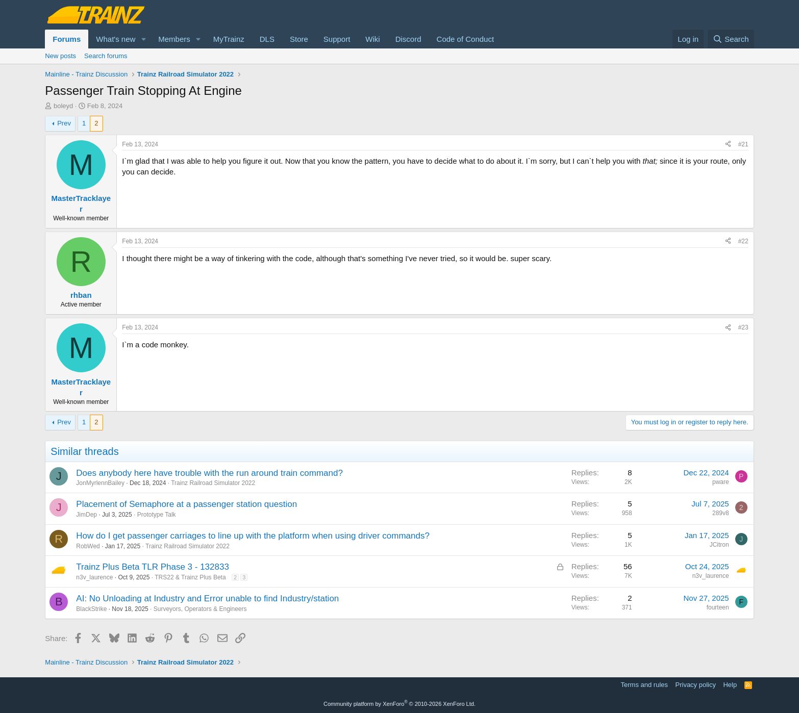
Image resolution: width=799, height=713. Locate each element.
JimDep (86, 514)
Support (337, 39)
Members (174, 39)
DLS (267, 39)
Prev (64, 123)
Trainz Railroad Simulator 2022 (213, 483)
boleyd (63, 106)
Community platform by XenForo (399, 704)
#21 (743, 144)
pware (720, 482)
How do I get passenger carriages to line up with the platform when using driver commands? (253, 536)
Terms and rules (644, 685)
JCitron (719, 544)
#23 (743, 327)
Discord (408, 39)
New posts (60, 56)
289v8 (720, 513)
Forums (67, 39)
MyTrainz (228, 39)
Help (730, 685)
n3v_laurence (94, 577)
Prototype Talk (156, 514)
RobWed (87, 546)
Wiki (372, 39)
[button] (143, 39)
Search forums (106, 56)
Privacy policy (696, 685)
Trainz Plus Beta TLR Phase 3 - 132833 (152, 567)
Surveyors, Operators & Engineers (200, 609)
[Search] (731, 39)
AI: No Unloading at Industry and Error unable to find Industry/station (207, 598)
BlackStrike (91, 609)
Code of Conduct (465, 39)
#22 (743, 241)
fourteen (718, 607)
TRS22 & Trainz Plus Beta (190, 577)
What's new (115, 39)
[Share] (728, 144)
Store (299, 39)
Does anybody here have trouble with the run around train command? (209, 473)
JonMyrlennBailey (100, 483)
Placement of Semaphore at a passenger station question (186, 504)
